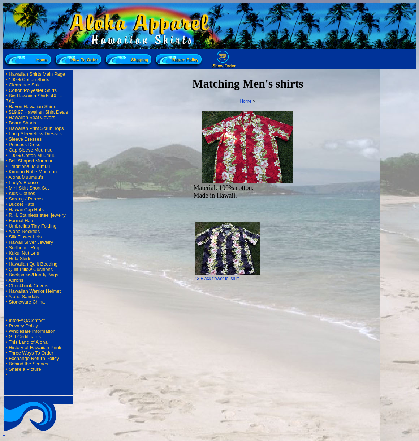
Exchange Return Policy (34, 358)
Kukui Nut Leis (24, 253)
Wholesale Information (32, 331)
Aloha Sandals (23, 296)
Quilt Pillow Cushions (31, 269)
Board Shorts (22, 123)
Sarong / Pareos (26, 199)
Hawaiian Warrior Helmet (35, 291)
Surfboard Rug (24, 247)
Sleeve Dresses (25, 139)
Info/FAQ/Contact (27, 320)
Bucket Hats (21, 204)
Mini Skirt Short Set (29, 188)
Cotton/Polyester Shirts (33, 90)
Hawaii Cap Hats (26, 209)
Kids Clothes (22, 193)
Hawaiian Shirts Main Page (37, 74)
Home (245, 101)
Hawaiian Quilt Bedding (33, 264)
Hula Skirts (20, 258)
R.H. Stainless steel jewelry (37, 215)
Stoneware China (27, 302)
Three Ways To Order (31, 353)
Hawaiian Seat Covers (32, 117)
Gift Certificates (25, 336)
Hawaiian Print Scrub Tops (36, 128)
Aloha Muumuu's (25, 177)
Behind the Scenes (28, 363)
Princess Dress (24, 144)
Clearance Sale (25, 85)
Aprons (15, 280)
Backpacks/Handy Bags (33, 274)
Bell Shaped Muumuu (31, 161)
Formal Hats (21, 220)
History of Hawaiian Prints (35, 347)
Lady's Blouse (23, 182)
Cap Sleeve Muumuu (30, 150)
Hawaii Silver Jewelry (31, 242)
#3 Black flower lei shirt (217, 278)
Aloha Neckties (24, 231)
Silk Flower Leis (25, 236)
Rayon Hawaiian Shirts (32, 106)
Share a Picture (25, 369)
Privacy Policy (23, 325)
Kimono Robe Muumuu (33, 171)
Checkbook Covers (28, 285)
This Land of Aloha (28, 342)
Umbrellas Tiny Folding (32, 226)
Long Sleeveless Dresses (35, 133)
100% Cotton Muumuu (32, 155)
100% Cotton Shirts (29, 79)
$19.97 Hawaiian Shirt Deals (38, 112)
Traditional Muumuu (29, 166)
